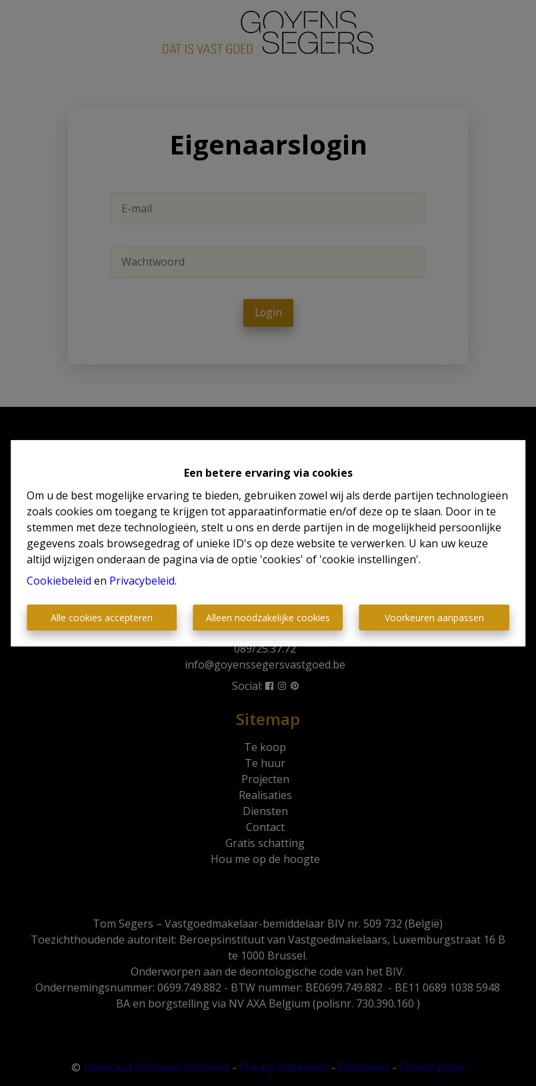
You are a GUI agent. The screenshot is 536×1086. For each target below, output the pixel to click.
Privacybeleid (142, 580)
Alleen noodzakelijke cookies (268, 617)
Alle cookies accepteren (102, 617)
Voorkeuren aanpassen (434, 617)
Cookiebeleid (59, 580)
